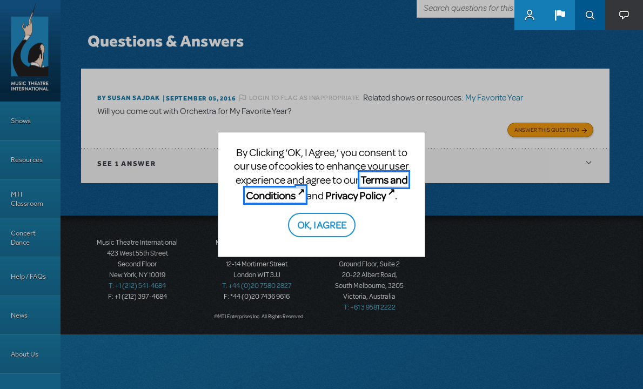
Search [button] (590, 15)
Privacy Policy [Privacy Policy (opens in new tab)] (355, 195)
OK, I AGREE (321, 224)
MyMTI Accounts (529, 15)
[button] (560, 15)
